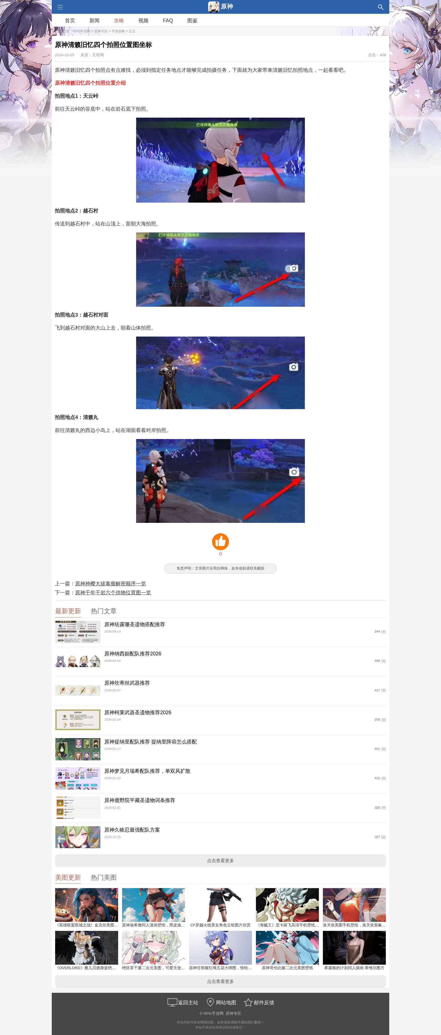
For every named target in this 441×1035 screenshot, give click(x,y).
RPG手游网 (81, 31)
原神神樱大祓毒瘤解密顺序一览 (110, 583)
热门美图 (104, 877)
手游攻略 (118, 31)
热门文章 (104, 611)
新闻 (94, 20)
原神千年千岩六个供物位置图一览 (113, 592)
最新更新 (68, 611)
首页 (70, 20)
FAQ (168, 20)
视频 (143, 20)
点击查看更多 (220, 860)
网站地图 (220, 1002)
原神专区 (101, 31)
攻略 (119, 20)
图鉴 (192, 20)
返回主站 (182, 1002)
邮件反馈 (258, 1002)
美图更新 (68, 877)
